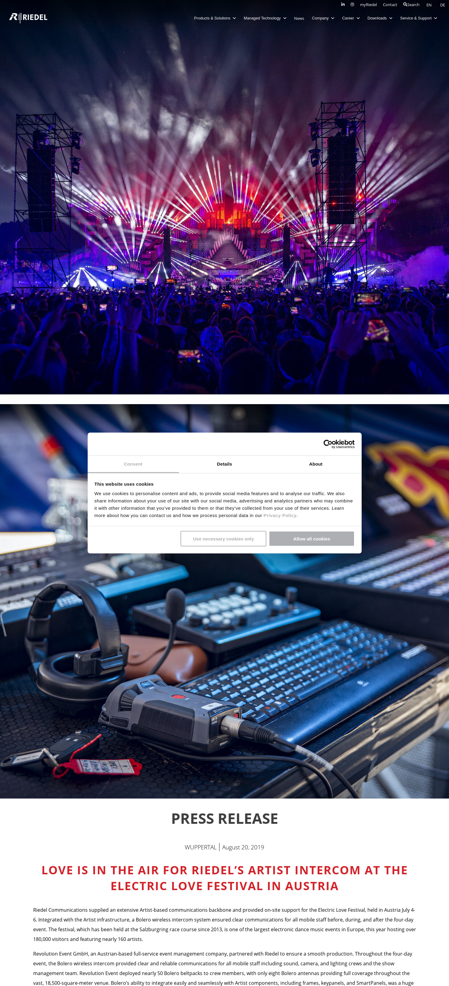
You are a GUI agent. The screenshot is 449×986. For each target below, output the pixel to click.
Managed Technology (263, 18)
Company (321, 18)
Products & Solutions (213, 18)
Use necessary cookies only (223, 538)
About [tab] (316, 464)
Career (349, 18)
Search (411, 4)
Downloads (378, 18)
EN (429, 5)
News (297, 18)
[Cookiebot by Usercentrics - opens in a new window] (328, 444)
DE (442, 5)
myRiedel (368, 4)
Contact (390, 4)
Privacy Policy (279, 515)
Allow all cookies (311, 538)
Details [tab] (224, 464)
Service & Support (417, 18)
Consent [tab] (133, 464)
